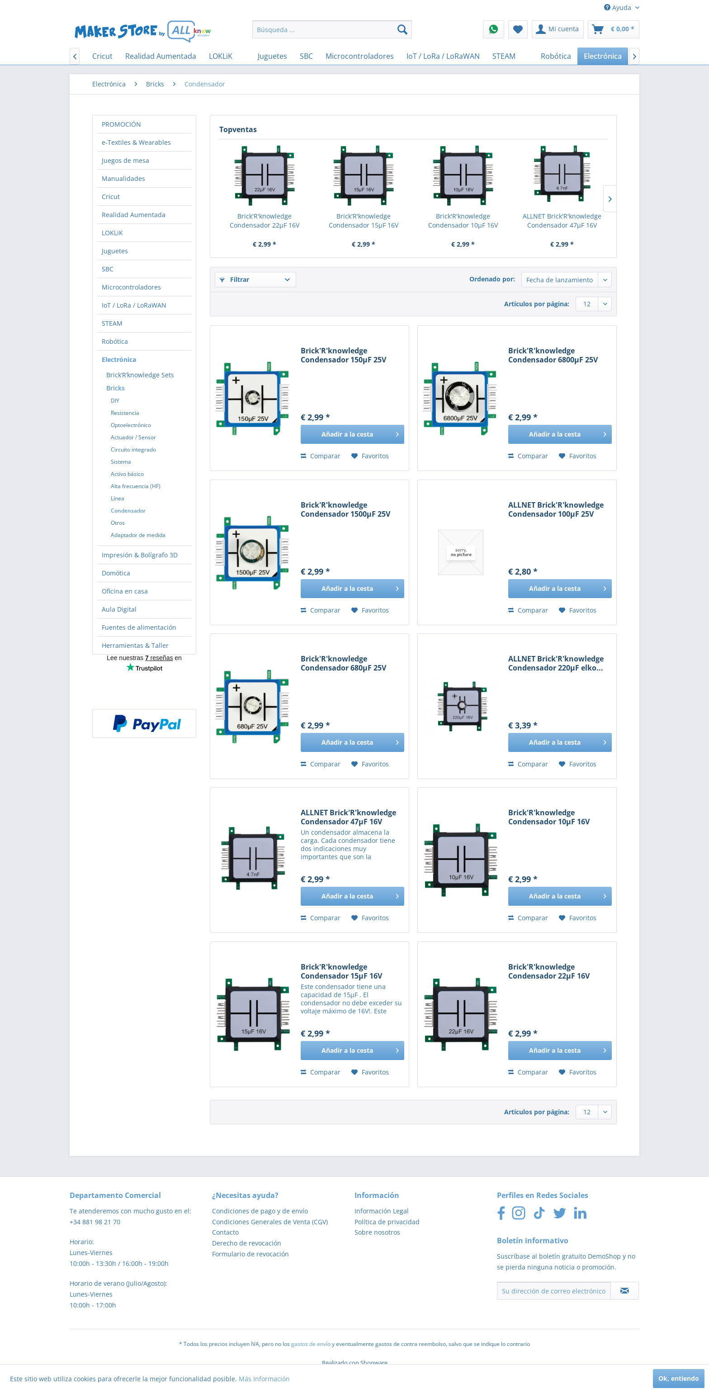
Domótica (116, 573)
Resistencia (125, 413)
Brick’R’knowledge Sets (140, 375)
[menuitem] (332, 29)
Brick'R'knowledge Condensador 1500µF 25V (345, 509)
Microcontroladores (131, 287)
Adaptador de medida (138, 535)
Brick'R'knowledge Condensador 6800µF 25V (553, 355)
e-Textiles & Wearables (136, 142)
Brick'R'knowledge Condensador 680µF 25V (343, 663)
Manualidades (123, 178)
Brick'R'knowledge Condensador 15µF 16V (363, 220)
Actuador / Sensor (133, 437)
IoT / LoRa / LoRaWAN (134, 305)
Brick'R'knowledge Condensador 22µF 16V (264, 220)
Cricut (111, 196)
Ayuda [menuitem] (618, 7)
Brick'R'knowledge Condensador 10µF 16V (463, 220)
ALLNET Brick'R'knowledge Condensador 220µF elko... (556, 663)
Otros (118, 523)
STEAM (112, 323)
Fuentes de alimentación (139, 627)
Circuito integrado (133, 449)
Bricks (115, 388)
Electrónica (119, 359)
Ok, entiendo (678, 1378)
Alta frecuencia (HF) (136, 486)
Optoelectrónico (131, 425)
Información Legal (381, 1211)
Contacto (225, 1232)
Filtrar (234, 279)
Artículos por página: (536, 304)
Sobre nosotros (377, 1232)
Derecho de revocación (246, 1243)
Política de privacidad (387, 1221)
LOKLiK (112, 232)
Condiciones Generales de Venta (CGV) (270, 1221)
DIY (115, 400)
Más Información (264, 1378)
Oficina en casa (125, 591)
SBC (107, 269)
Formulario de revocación (250, 1254)
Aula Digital (119, 609)
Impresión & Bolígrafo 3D (140, 555)
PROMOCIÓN (121, 124)
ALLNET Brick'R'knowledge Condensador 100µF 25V (556, 509)
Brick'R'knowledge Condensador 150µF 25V (343, 355)
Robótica (115, 341)
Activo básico (127, 474)
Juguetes (115, 251)
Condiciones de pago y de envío (260, 1211)
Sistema (121, 462)
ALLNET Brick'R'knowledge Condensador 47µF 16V (562, 220)
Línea (117, 498)
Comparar (320, 456)
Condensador (128, 510)
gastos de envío (311, 1344)
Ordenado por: (492, 279)
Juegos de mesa (125, 160)
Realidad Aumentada (133, 214)
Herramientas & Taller (135, 645)
